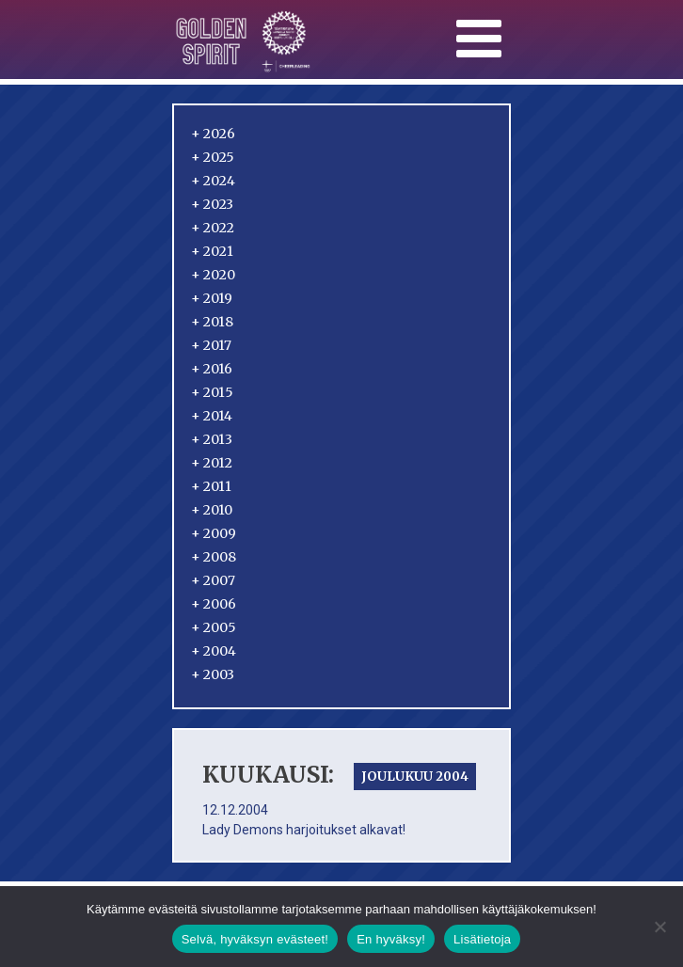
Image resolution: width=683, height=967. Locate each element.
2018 (212, 321)
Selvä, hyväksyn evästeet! (255, 939)
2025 (212, 157)
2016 (211, 368)
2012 (211, 462)
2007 (213, 580)
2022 (212, 227)
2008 (213, 556)
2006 (213, 603)
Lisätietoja (482, 939)
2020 (213, 274)
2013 (211, 439)
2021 (212, 251)
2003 (212, 674)
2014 (211, 415)
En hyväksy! (391, 939)
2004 (213, 650)
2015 (212, 392)
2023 (212, 204)
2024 (213, 180)
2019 (211, 298)
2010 (211, 509)
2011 (211, 486)
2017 (211, 345)
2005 (213, 627)
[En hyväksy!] (659, 926)
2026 (213, 133)
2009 (213, 533)
